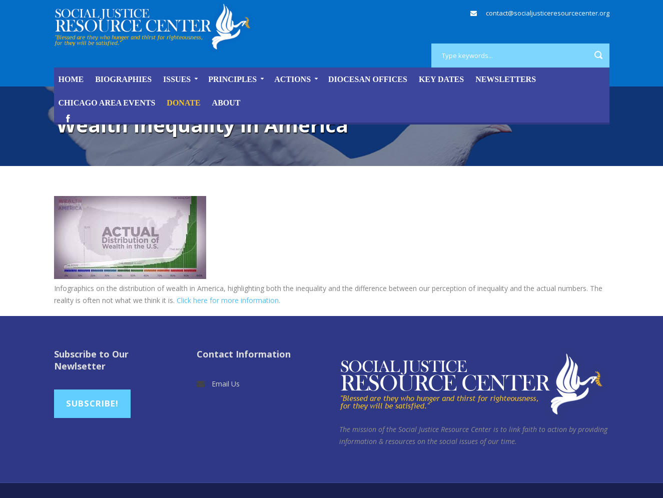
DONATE (183, 102)
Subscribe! (92, 403)
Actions (292, 79)
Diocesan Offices (367, 79)
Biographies (123, 79)
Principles (232, 79)
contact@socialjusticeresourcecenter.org (547, 13)
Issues (177, 79)
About (226, 102)
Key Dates (441, 79)
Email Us (226, 383)
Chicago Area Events (107, 102)
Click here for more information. (228, 300)
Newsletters (505, 79)
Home (71, 79)
